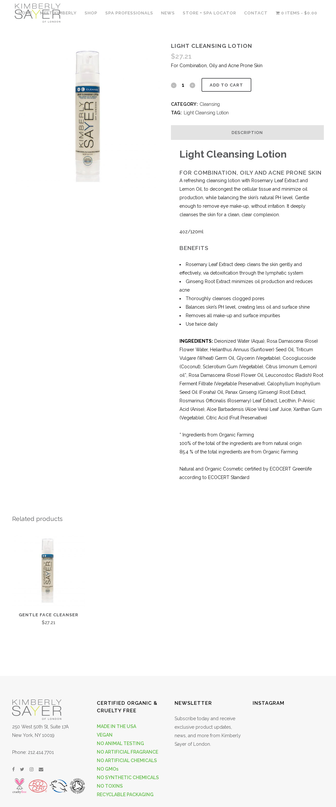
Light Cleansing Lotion (206, 112)
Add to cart (226, 85)
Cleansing (210, 104)
